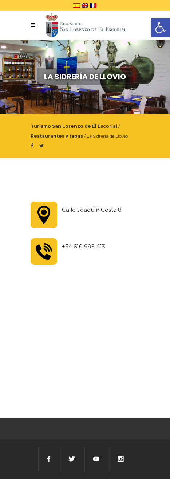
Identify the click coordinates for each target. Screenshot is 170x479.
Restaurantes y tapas (57, 136)
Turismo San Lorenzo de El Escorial (74, 126)
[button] (160, 27)
